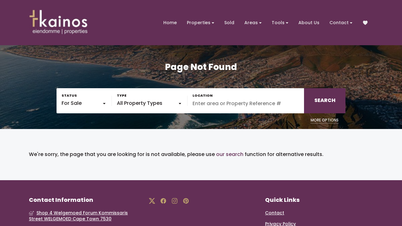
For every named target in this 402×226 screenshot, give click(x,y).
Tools (280, 23)
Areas (253, 23)
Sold (229, 22)
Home (170, 22)
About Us (308, 22)
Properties (200, 23)
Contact (340, 23)
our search (229, 154)
